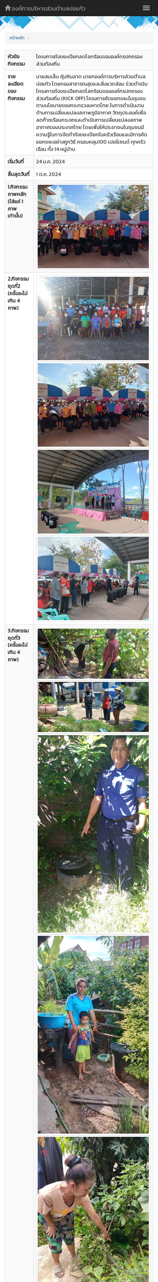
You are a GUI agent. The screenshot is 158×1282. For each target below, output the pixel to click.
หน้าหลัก (16, 38)
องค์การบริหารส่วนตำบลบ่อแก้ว (45, 8)
